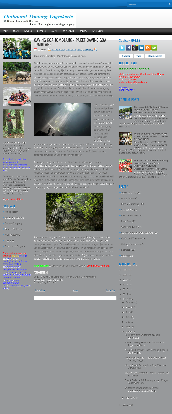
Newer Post (40, 290)
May (128, 321)
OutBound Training (14, 217)
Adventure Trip (58, 49)
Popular (126, 56)
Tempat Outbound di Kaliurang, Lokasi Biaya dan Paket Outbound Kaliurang (151, 163)
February (131, 397)
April (128, 326)
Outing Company (13, 223)
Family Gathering (14, 229)
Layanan (28, 31)
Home (5, 31)
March (129, 331)
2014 (126, 294)
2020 (126, 274)
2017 (126, 279)
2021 (126, 269)
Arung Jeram (11, 211)
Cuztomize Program (15, 246)
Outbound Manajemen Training (137, 232)
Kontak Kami (68, 31)
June (128, 317)
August (129, 307)
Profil (16, 31)
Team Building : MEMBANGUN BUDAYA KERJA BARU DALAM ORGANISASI (151, 136)
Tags (139, 56)
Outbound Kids (129, 227)
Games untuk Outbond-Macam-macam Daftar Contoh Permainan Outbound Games (151, 110)
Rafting (125, 255)
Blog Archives (155, 56)
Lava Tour (71, 49)
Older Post (110, 290)
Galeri (54, 31)
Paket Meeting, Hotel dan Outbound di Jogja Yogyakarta (144, 343)
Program (41, 31)
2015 (126, 289)
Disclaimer (97, 31)
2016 (126, 284)
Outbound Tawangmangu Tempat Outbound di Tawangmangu (142, 389)
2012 (126, 404)
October (130, 302)
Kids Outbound (12, 234)
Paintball (9, 240)
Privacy (83, 31)
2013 (126, 299)
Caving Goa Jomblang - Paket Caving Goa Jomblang (70, 42)
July (128, 312)
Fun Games (127, 209)
